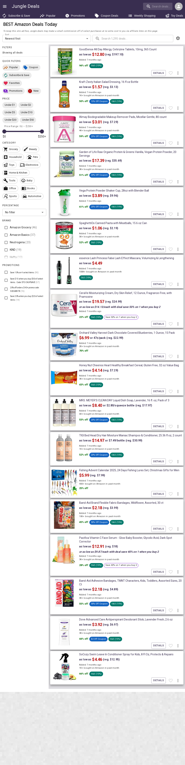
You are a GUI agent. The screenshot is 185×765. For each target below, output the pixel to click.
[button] (11, 67)
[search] (157, 6)
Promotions (75, 16)
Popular (47, 15)
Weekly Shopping (141, 15)
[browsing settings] (178, 38)
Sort (7, 34)
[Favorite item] (170, 73)
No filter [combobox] (10, 212)
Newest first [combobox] (13, 38)
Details (158, 73)
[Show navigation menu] (4, 6)
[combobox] (158, 6)
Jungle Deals (25, 6)
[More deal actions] (178, 73)
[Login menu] (179, 6)
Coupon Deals (106, 15)
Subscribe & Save (16, 15)
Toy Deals (174, 16)
